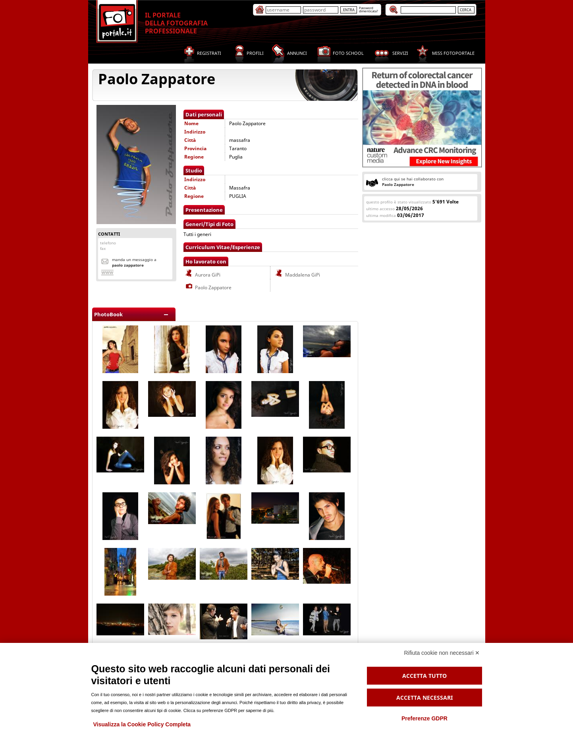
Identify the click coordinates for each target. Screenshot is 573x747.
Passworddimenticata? (368, 9)
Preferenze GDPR (424, 718)
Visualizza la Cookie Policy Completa (142, 724)
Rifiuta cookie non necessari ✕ (442, 653)
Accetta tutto (424, 675)
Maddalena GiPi (297, 274)
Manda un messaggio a (134, 262)
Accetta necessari (424, 697)
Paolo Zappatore (208, 287)
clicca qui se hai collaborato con (413, 181)
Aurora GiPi (202, 274)
